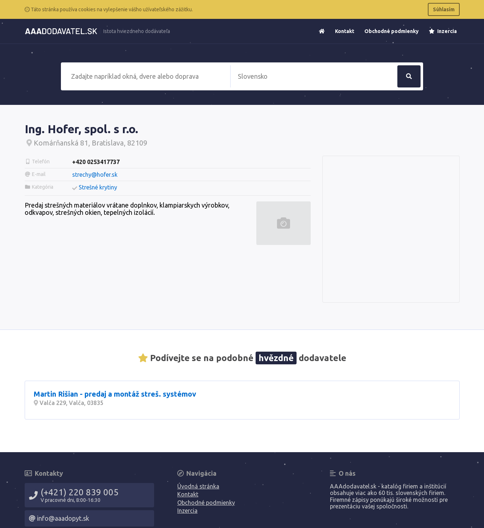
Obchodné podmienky (391, 31)
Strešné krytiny (98, 187)
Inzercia (443, 31)
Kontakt (344, 31)
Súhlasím (444, 9)
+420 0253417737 (96, 162)
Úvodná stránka (198, 486)
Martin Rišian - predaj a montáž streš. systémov (115, 394)
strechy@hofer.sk (94, 174)
